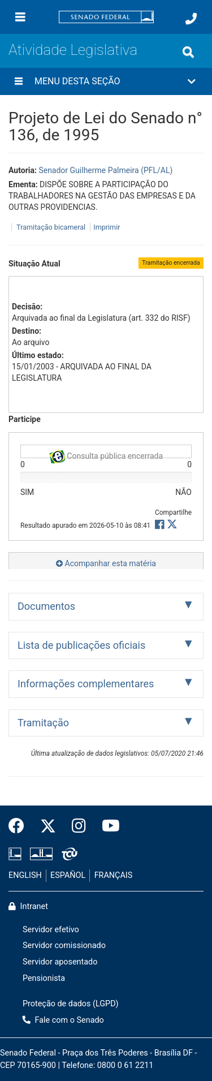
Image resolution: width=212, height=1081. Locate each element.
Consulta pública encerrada (106, 454)
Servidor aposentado (60, 962)
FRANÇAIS (113, 875)
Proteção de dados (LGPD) (71, 1004)
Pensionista (44, 978)
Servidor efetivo (51, 929)
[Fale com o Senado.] (191, 18)
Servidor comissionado (64, 945)
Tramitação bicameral (51, 227)
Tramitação (43, 723)
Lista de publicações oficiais (81, 645)
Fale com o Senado (63, 1020)
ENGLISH (25, 875)
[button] (106, 81)
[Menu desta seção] (18, 81)
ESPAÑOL (67, 875)
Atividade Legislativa (72, 49)
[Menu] (20, 17)
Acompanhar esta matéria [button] (106, 563)
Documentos (46, 606)
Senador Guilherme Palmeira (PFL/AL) (105, 170)
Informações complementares (86, 684)
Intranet (28, 906)
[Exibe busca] (188, 52)
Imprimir (106, 227)
